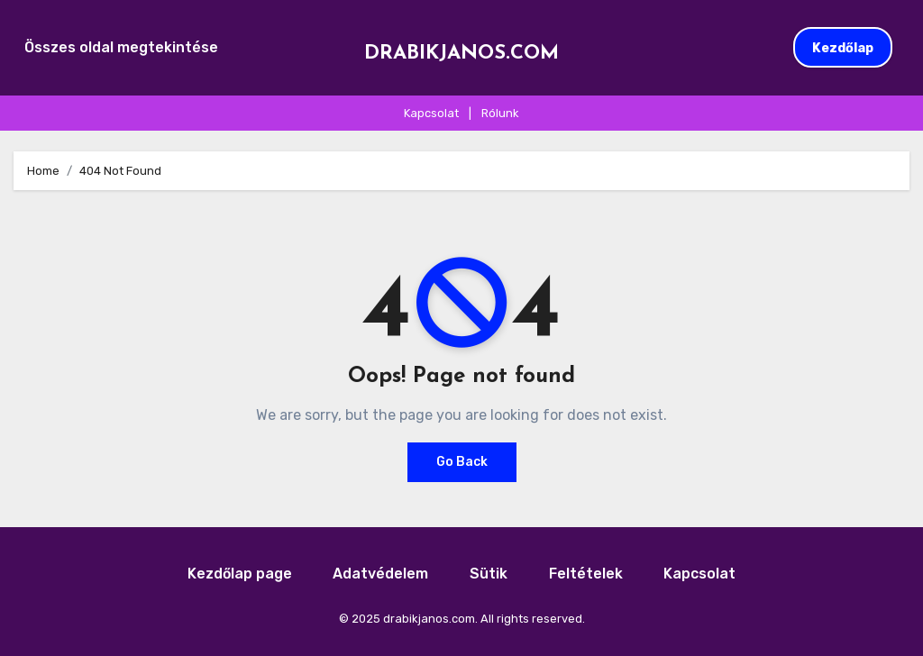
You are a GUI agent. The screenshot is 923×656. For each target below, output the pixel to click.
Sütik (488, 573)
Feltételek (586, 573)
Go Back (462, 461)
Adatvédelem (380, 573)
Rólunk (500, 113)
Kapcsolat (431, 113)
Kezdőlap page (239, 573)
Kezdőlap (842, 48)
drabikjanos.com (461, 53)
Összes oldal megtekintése (121, 47)
